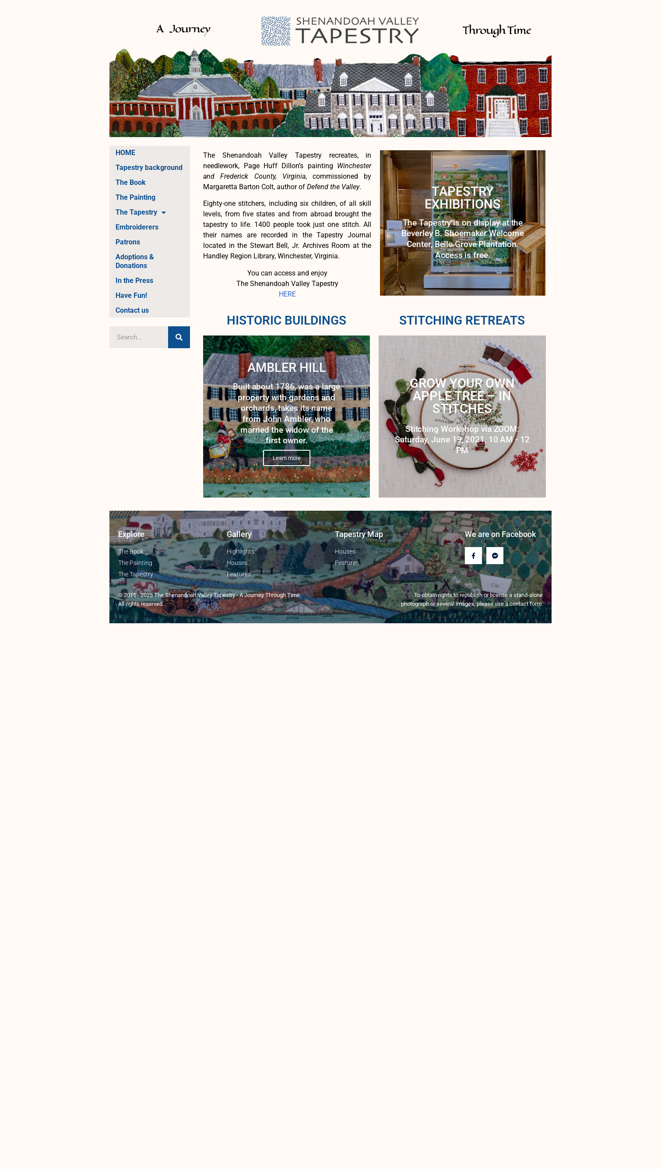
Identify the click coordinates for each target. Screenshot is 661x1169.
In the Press (134, 280)
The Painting (135, 197)
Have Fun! (131, 295)
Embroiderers (137, 227)
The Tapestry (141, 212)
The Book (131, 182)
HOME (125, 152)
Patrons (128, 242)
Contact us (132, 310)
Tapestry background (149, 167)
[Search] (179, 337)
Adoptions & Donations (135, 261)
